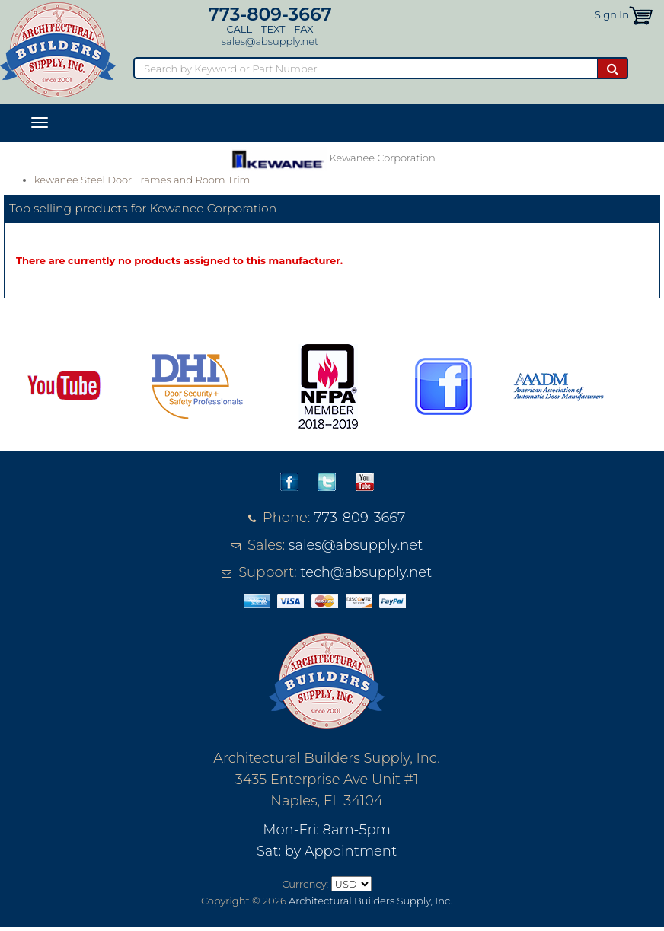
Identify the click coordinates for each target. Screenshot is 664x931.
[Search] (365, 68)
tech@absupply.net (366, 572)
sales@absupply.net (270, 41)
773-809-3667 (269, 14)
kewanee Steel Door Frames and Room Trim (142, 180)
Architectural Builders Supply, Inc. (370, 900)
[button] (641, 14)
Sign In (612, 14)
